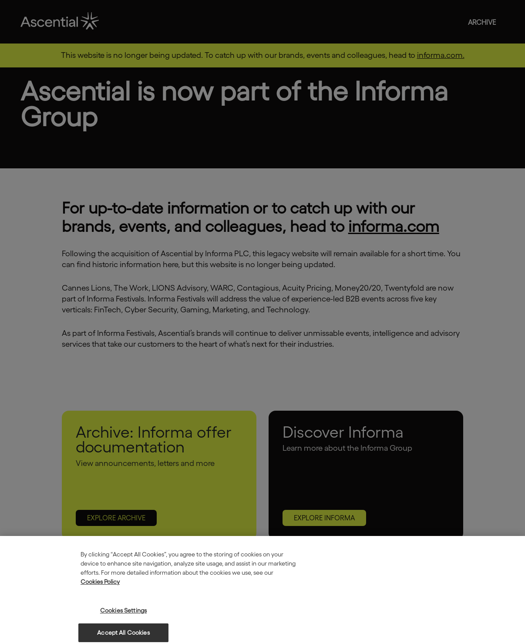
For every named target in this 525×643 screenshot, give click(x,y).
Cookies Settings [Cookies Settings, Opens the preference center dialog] (123, 614)
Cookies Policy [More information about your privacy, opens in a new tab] (100, 585)
